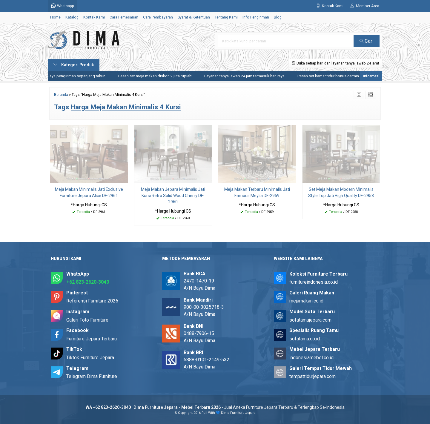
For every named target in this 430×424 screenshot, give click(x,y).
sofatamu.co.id (304, 339)
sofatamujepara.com (310, 320)
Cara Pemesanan (124, 17)
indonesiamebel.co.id (311, 357)
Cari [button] (367, 41)
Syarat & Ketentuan (194, 17)
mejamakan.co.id (306, 301)
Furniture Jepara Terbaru (91, 339)
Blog (278, 17)
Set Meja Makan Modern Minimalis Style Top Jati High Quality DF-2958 (341, 192)
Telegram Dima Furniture (91, 376)
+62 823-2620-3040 (87, 282)
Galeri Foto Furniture (87, 320)
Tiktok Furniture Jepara (90, 357)
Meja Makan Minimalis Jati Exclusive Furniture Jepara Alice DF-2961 (89, 192)
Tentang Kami (226, 17)
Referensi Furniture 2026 (92, 301)
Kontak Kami (94, 17)
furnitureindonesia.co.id (313, 282)
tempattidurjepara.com (312, 376)
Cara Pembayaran (158, 17)
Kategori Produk (73, 64)
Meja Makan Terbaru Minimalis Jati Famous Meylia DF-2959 (257, 192)
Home (55, 17)
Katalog (72, 17)
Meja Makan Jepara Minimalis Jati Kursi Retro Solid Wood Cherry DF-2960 (173, 195)
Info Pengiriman (255, 17)
